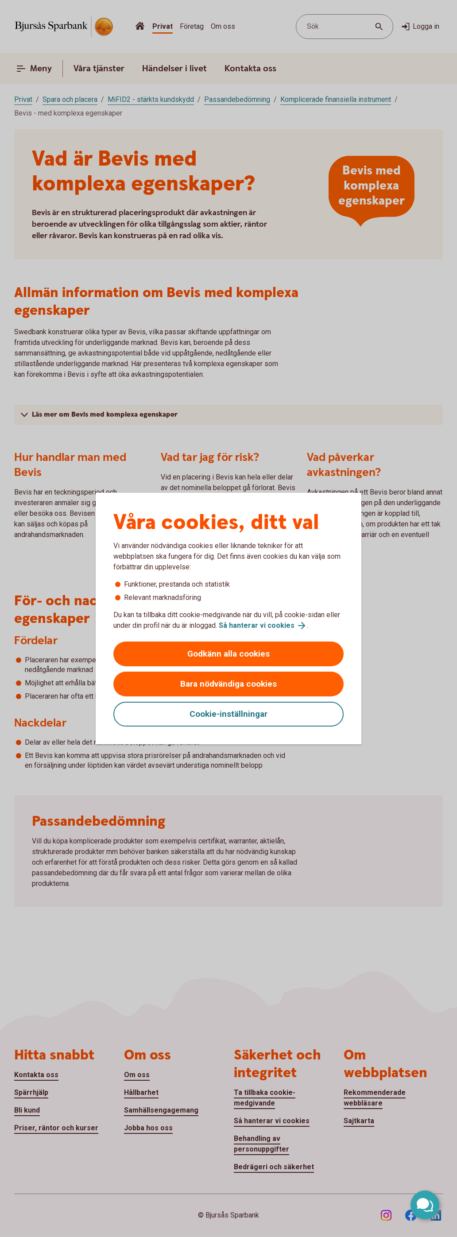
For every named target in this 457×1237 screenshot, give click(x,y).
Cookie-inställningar (228, 714)
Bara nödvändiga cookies (228, 684)
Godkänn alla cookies (228, 654)
